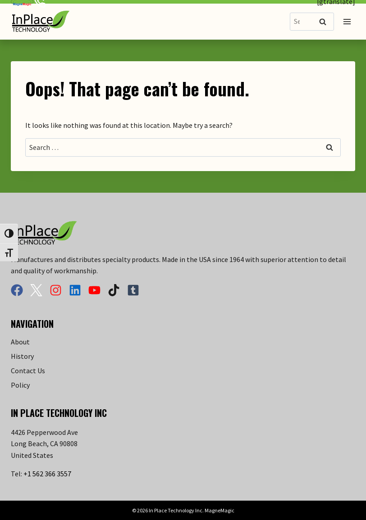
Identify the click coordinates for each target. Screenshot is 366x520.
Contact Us (28, 370)
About (20, 341)
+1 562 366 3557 (47, 473)
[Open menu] (347, 21)
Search (325, 22)
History (22, 356)
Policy (20, 384)
